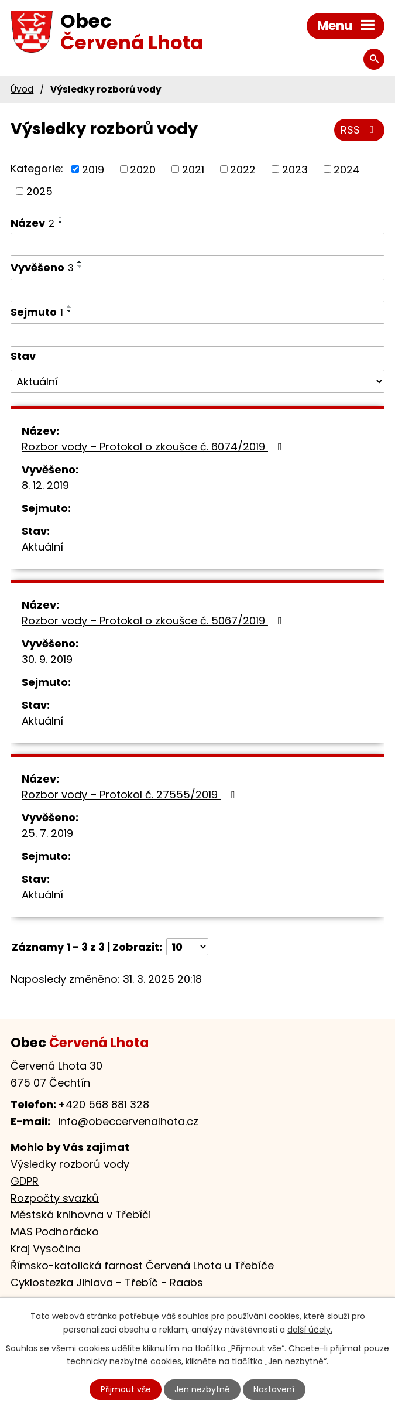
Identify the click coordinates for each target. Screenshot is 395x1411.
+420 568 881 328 (103, 1104)
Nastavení (273, 1389)
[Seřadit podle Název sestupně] (60, 222)
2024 (347, 169)
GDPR (25, 1181)
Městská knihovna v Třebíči (81, 1214)
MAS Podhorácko (55, 1231)
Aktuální (42, 546)
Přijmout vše (126, 1389)
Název (32, 223)
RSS (360, 129)
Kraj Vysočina (46, 1248)
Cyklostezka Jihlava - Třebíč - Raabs (107, 1282)
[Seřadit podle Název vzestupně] (60, 217)
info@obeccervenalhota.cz (128, 1121)
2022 (243, 169)
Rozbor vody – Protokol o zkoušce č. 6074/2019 (154, 446)
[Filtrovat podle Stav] (197, 381)
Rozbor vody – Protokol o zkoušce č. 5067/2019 (154, 620)
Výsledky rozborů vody (70, 1164)
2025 (39, 191)
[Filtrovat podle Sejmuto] (197, 335)
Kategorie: (37, 168)
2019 (93, 169)
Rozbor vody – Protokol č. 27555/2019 (130, 794)
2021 (193, 169)
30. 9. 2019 (47, 659)
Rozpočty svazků (55, 1198)
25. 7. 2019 (47, 833)
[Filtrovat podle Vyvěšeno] (197, 290)
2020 (143, 169)
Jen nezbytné (202, 1389)
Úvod (22, 89)
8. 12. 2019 (45, 485)
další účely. (309, 1329)
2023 (295, 169)
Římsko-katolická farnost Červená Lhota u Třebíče (142, 1265)
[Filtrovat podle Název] (197, 244)
